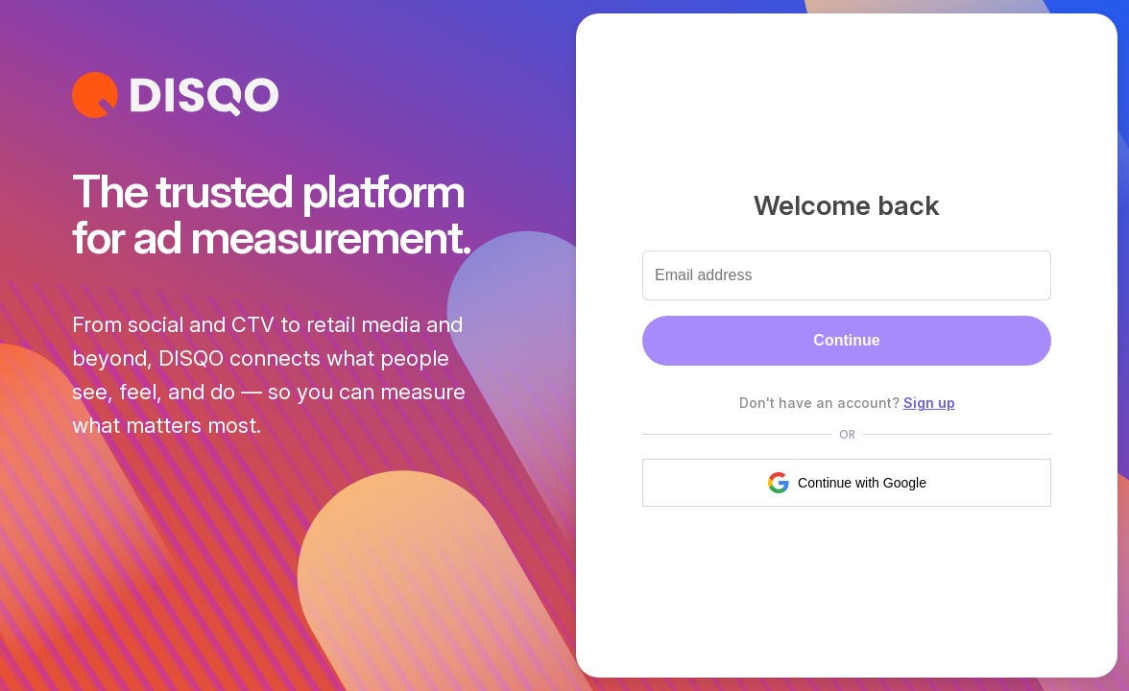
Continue (846, 340)
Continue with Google (846, 482)
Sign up (929, 402)
